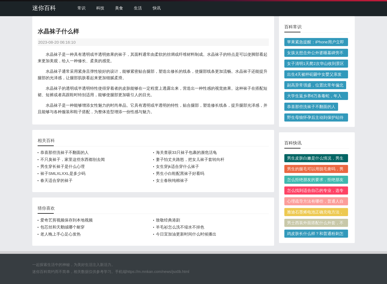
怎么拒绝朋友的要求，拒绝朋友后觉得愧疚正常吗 (315, 180)
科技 (100, 8)
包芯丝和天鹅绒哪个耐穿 (62, 227)
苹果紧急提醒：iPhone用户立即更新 (315, 43)
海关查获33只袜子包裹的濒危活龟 (186, 152)
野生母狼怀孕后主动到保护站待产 (315, 118)
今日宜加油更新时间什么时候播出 (186, 234)
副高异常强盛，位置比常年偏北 (315, 85)
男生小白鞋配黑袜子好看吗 (180, 173)
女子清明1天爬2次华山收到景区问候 (315, 64)
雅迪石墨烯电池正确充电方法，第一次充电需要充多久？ (315, 213)
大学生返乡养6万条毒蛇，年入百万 (314, 96)
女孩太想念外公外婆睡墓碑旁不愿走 (315, 53)
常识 (81, 8)
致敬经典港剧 (168, 220)
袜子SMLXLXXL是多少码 (62, 173)
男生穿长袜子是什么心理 (62, 166)
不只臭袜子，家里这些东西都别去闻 (72, 159)
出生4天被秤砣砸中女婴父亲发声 (314, 75)
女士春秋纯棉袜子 (172, 180)
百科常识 (293, 27)
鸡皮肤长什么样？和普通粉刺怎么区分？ (315, 234)
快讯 (157, 8)
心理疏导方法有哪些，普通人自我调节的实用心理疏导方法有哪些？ (315, 202)
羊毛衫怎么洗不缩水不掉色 (180, 227)
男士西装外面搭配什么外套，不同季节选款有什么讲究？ (315, 223)
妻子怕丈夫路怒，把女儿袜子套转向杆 (190, 159)
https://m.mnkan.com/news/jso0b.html (157, 271)
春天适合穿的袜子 (56, 180)
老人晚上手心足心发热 (60, 234)
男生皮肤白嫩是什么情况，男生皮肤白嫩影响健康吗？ (315, 159)
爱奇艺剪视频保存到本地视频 (66, 220)
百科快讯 (293, 143)
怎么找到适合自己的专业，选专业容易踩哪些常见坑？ (315, 191)
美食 (119, 8)
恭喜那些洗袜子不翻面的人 (64, 152)
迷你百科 (44, 8)
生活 (138, 8)
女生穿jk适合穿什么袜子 (177, 166)
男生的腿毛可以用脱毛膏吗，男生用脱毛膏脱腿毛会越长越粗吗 (315, 170)
